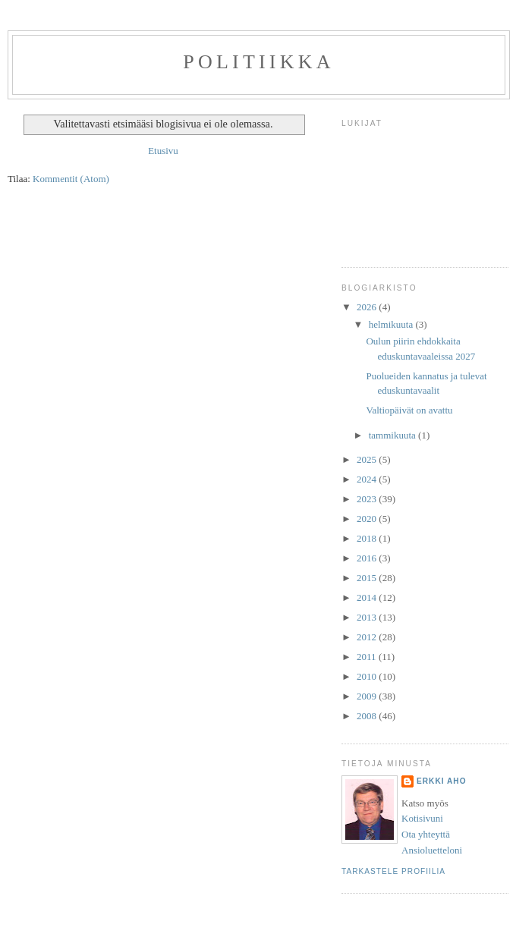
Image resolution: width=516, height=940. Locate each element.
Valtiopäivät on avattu (409, 410)
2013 (368, 617)
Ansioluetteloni (431, 850)
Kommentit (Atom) (71, 178)
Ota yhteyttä (425, 834)
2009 (368, 696)
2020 (368, 518)
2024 (368, 479)
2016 (368, 558)
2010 (368, 676)
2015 (368, 577)
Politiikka (258, 62)
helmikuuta (392, 324)
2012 (368, 637)
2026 (368, 307)
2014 (368, 597)
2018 (368, 538)
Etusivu (163, 150)
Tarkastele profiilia (393, 871)
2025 (368, 459)
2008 (368, 716)
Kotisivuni (422, 818)
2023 (368, 499)
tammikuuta (393, 435)
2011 (368, 656)
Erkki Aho (442, 781)
